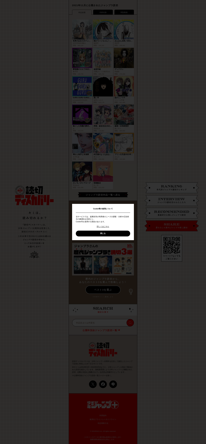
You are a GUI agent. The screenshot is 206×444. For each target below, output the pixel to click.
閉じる (103, 233)
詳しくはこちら (103, 226)
